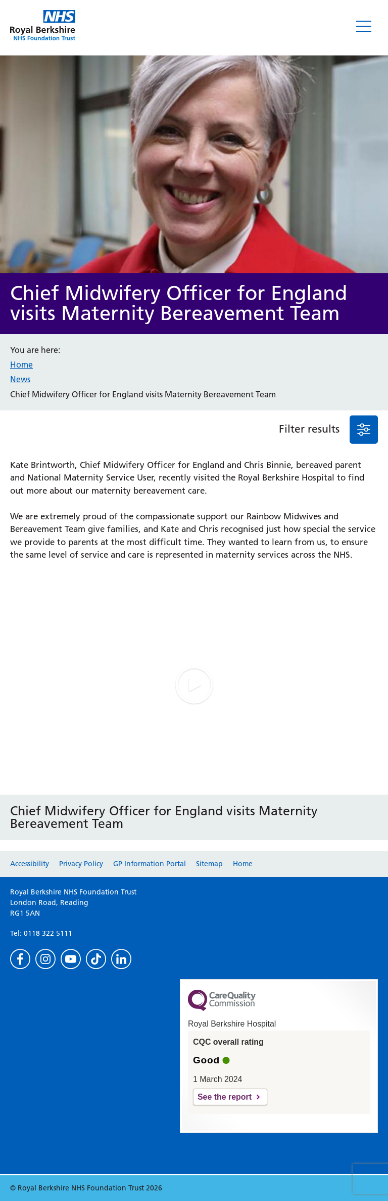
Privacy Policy (81, 863)
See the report (225, 1097)
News (20, 379)
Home (21, 364)
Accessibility (29, 863)
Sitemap (209, 863)
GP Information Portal (149, 863)
